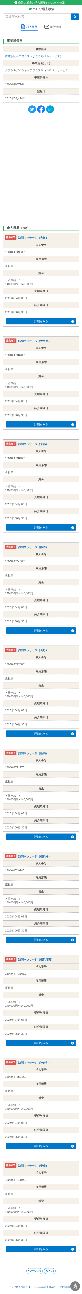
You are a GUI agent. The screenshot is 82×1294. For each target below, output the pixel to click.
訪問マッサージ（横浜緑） (34, 856)
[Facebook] (41, 109)
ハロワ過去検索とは (19, 1286)
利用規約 (65, 1286)
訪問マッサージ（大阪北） (34, 341)
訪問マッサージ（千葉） (33, 1165)
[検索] (75, 16)
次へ (49, 1271)
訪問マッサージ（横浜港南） (36, 959)
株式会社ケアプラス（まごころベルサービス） (34, 56)
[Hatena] (50, 109)
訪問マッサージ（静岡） (33, 547)
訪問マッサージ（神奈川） (34, 1062)
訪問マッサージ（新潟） (33, 753)
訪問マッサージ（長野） (33, 650)
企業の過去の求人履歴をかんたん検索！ (41, 2)
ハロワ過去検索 (41, 9)
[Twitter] (32, 109)
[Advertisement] (41, 169)
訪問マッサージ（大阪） (33, 238)
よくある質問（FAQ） (45, 1286)
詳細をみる (54, 321)
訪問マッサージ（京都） (33, 444)
